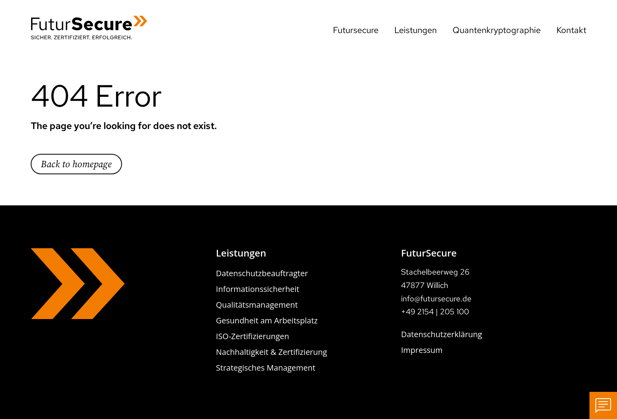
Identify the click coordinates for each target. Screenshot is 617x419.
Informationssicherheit (257, 289)
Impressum (422, 350)
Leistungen (415, 30)
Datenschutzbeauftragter (262, 273)
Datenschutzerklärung (441, 334)
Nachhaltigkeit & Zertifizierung (271, 352)
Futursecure (356, 30)
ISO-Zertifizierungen (252, 336)
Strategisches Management (266, 367)
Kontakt (571, 30)
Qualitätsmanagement (257, 304)
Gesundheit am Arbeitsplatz (267, 320)
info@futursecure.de (436, 298)
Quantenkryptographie (497, 30)
